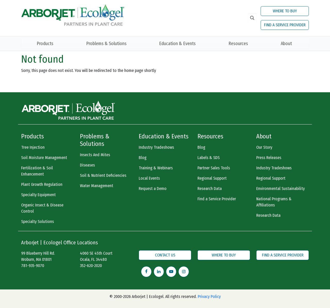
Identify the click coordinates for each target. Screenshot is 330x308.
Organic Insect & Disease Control (42, 208)
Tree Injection (33, 147)
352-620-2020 (91, 265)
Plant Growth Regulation (41, 184)
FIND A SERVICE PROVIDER (285, 24)
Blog (142, 157)
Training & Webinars (156, 167)
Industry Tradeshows (156, 147)
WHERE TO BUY (285, 11)
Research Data (209, 188)
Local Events (149, 178)
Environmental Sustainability (280, 188)
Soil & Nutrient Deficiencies (103, 175)
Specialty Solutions (37, 221)
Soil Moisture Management (44, 157)
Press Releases (268, 157)
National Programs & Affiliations (274, 201)
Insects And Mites (95, 154)
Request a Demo (153, 188)
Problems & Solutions (106, 43)
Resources (238, 43)
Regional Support (212, 178)
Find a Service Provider (216, 198)
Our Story (264, 147)
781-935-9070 (32, 265)
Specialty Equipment (38, 194)
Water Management (96, 185)
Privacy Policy (209, 296)
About (286, 43)
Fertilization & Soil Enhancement (37, 171)
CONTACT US (165, 255)
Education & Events (177, 43)
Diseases (87, 165)
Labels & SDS (208, 157)
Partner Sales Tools (213, 167)
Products (45, 43)
